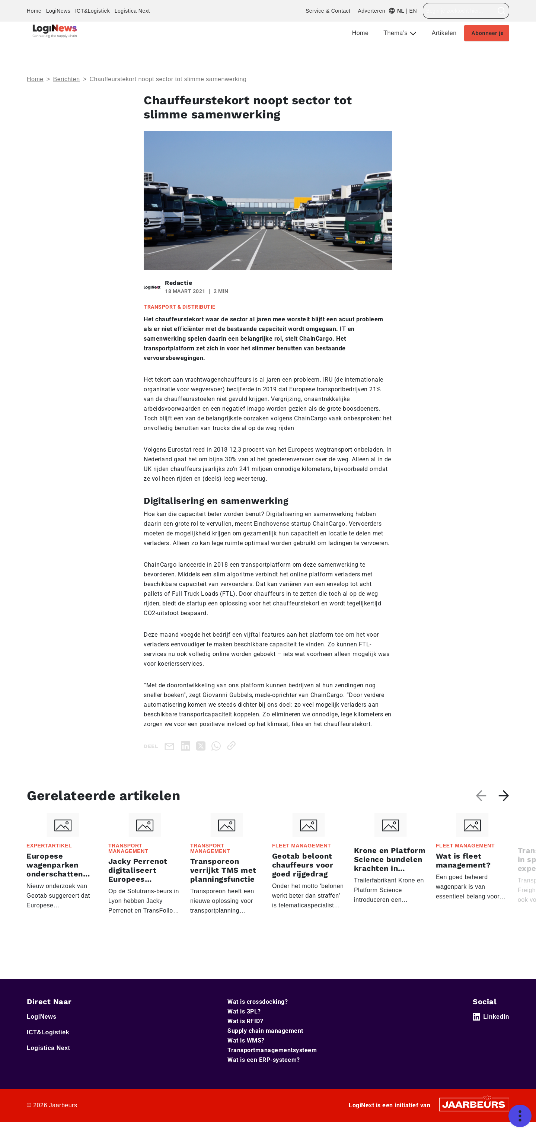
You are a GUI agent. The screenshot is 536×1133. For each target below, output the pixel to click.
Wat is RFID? (245, 1021)
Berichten (66, 79)
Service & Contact (328, 11)
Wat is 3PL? (244, 1011)
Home (34, 11)
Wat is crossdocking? (257, 1001)
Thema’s (396, 33)
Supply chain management (265, 1030)
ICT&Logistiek (92, 11)
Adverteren (371, 11)
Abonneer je (488, 33)
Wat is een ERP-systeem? (263, 1059)
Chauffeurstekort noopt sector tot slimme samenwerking (167, 79)
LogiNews (58, 11)
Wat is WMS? (246, 1040)
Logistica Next (132, 11)
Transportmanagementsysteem (272, 1050)
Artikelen (444, 33)
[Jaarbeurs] (474, 1104)
